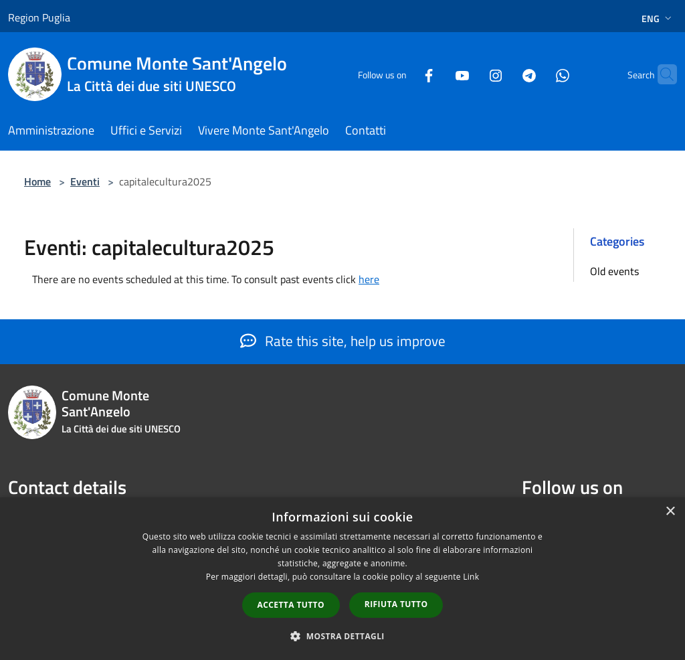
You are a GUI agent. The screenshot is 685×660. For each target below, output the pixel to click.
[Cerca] (661, 74)
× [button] (670, 512)
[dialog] (342, 578)
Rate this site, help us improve (343, 340)
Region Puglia (39, 17)
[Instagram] (469, 74)
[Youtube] (436, 74)
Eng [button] (658, 18)
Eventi (85, 181)
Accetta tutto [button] (291, 604)
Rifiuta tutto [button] (396, 604)
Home (37, 181)
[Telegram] (503, 74)
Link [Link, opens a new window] (471, 576)
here (369, 279)
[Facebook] (402, 74)
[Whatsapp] (536, 74)
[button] (342, 636)
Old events (614, 271)
